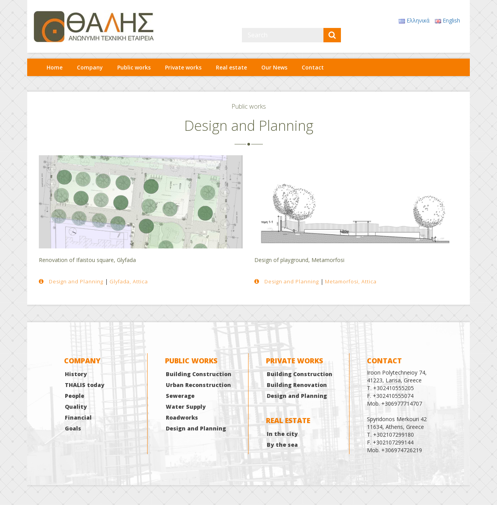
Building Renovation (297, 385)
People (74, 395)
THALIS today (84, 385)
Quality (76, 406)
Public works (134, 67)
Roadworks (182, 417)
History (76, 374)
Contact (313, 67)
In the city (282, 433)
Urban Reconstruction (198, 385)
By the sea (282, 444)
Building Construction (198, 374)
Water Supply (186, 406)
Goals (73, 428)
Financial (78, 417)
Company (90, 67)
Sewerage (180, 395)
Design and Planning (196, 428)
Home (55, 67)
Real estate (231, 67)
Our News (274, 67)
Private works (183, 67)
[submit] (332, 35)
